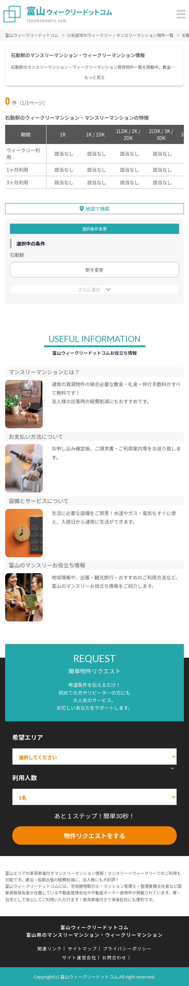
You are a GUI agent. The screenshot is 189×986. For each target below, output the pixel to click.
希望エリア (27, 737)
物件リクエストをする (94, 835)
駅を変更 (94, 269)
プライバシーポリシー (127, 948)
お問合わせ (114, 957)
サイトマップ (82, 948)
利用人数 (24, 777)
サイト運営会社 (79, 957)
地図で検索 (98, 208)
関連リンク (49, 948)
